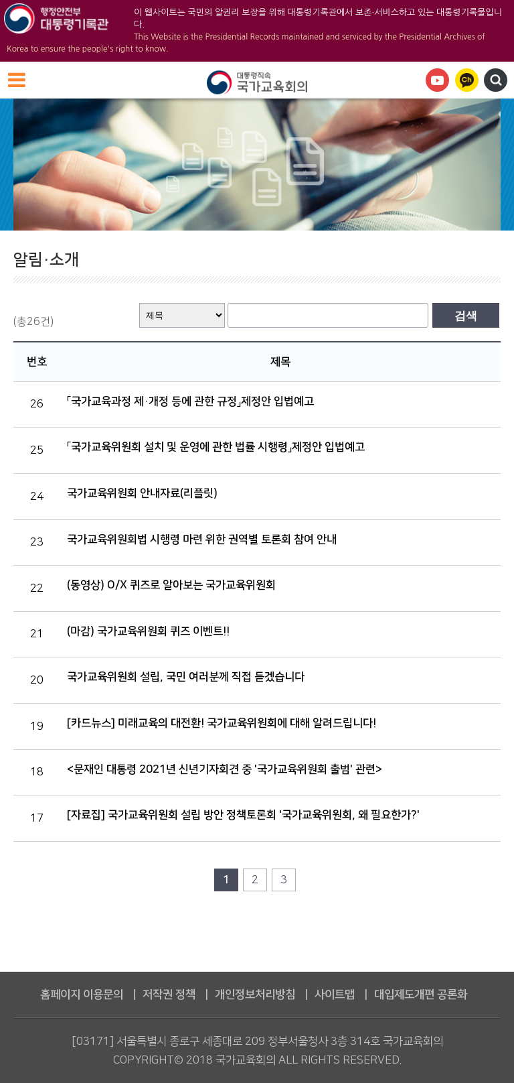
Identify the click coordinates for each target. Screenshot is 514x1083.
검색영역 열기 (495, 80)
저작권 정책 (169, 995)
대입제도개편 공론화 (420, 995)
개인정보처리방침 (255, 995)
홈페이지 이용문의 (81, 995)
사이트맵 (335, 995)
